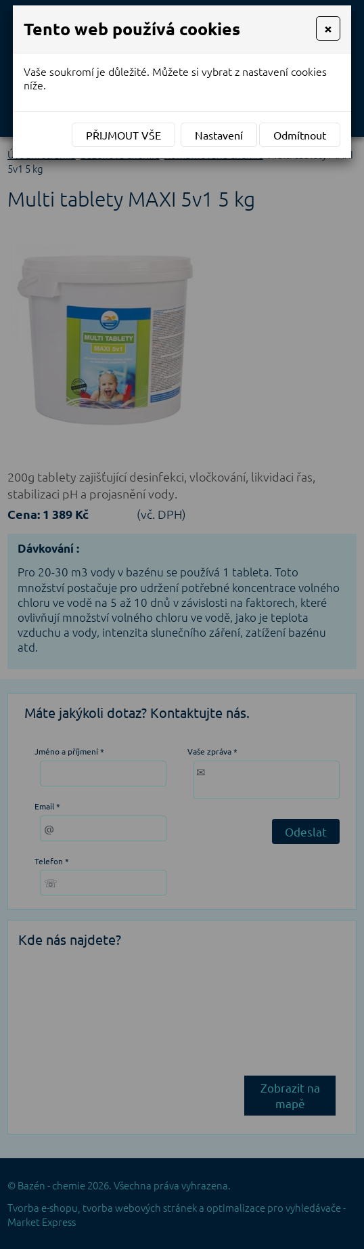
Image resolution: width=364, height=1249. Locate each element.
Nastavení (219, 135)
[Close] (328, 28)
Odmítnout (299, 135)
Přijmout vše (123, 135)
